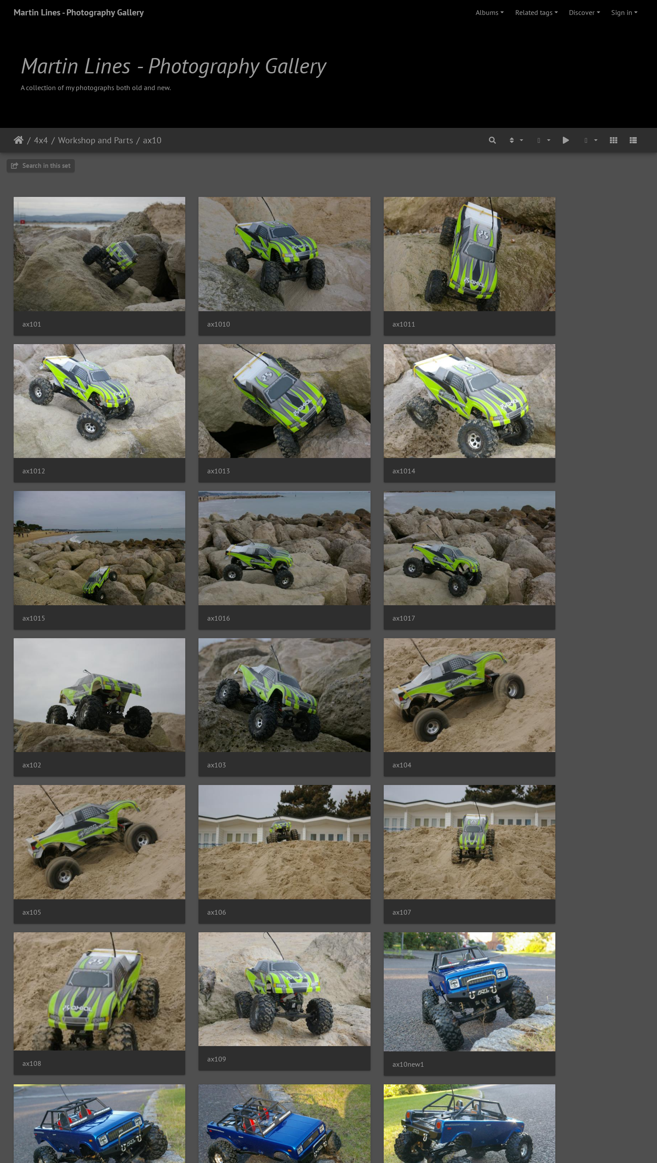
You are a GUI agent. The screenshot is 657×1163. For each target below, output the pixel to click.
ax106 (192, 701)
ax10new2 (520, 840)
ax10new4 (199, 975)
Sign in (621, 12)
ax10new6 (520, 975)
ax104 (514, 570)
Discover (582, 12)
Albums (487, 12)
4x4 (41, 140)
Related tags (534, 12)
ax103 (353, 570)
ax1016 (516, 439)
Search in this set (40, 165)
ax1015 (355, 439)
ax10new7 (38, 1110)
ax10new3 (38, 975)
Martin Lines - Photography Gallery (79, 12)
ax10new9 (360, 1110)
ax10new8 (199, 1110)
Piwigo (346, 1144)
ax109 (31, 835)
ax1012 (516, 308)
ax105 (31, 701)
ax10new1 (199, 840)
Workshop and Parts (95, 140)
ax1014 (194, 439)
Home (19, 140)
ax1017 (33, 570)
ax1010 (194, 308)
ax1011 (355, 308)
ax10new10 (362, 840)
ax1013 (33, 439)
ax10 (152, 140)
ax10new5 (360, 975)
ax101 (31, 308)
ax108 (514, 704)
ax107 (353, 701)
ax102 (192, 570)
